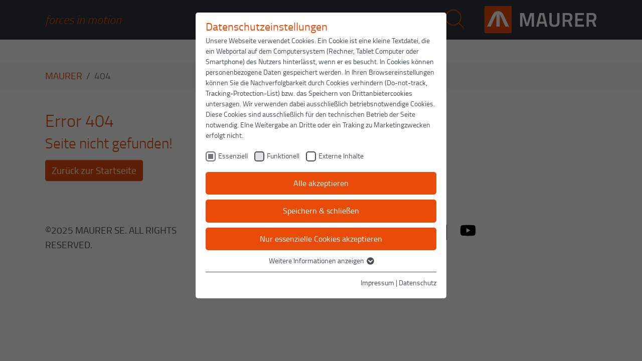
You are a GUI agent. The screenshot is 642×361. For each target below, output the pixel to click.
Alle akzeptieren (321, 183)
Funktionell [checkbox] (283, 155)
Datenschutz (417, 282)
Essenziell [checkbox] (233, 155)
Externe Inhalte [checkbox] (341, 155)
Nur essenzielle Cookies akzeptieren (321, 238)
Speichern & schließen (321, 210)
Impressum (377, 282)
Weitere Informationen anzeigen (321, 260)
